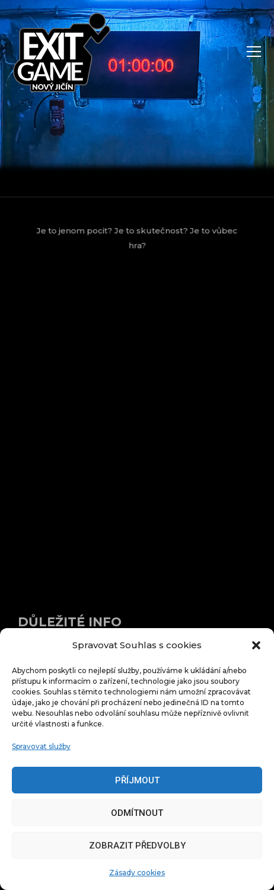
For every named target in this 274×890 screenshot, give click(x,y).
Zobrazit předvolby (137, 845)
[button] (256, 645)
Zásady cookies (137, 872)
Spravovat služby (41, 746)
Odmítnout (137, 813)
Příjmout (137, 780)
